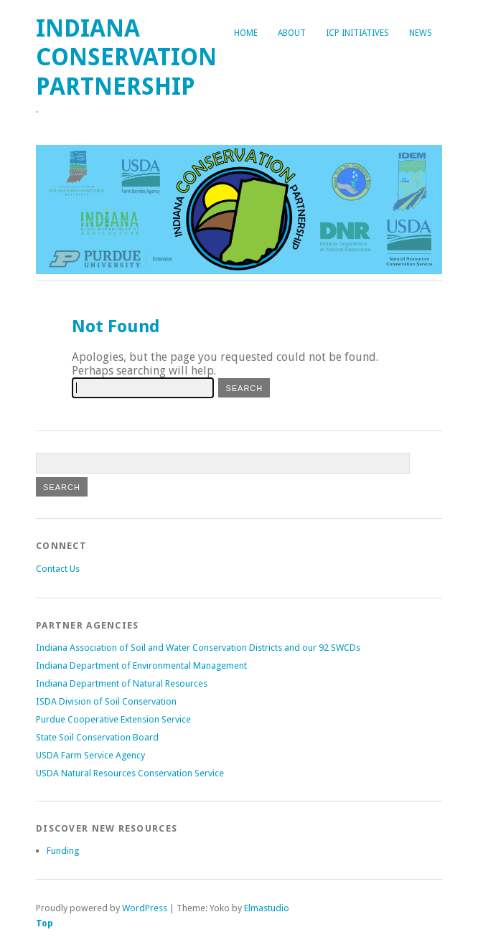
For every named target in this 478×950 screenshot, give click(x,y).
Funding (63, 850)
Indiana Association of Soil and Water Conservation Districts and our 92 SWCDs (198, 647)
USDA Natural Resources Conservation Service (130, 773)
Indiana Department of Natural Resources (121, 683)
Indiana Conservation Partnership (126, 57)
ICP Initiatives (357, 33)
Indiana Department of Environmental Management (141, 665)
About (292, 33)
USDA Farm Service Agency (90, 755)
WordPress (144, 908)
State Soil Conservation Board (97, 737)
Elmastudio (266, 908)
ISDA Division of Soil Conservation (106, 701)
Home (246, 33)
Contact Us (58, 568)
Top (44, 923)
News (420, 33)
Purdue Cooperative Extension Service (113, 719)
